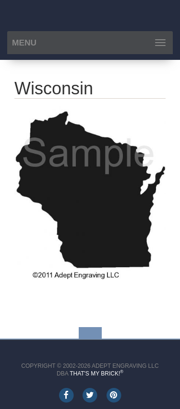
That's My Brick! (96, 373)
